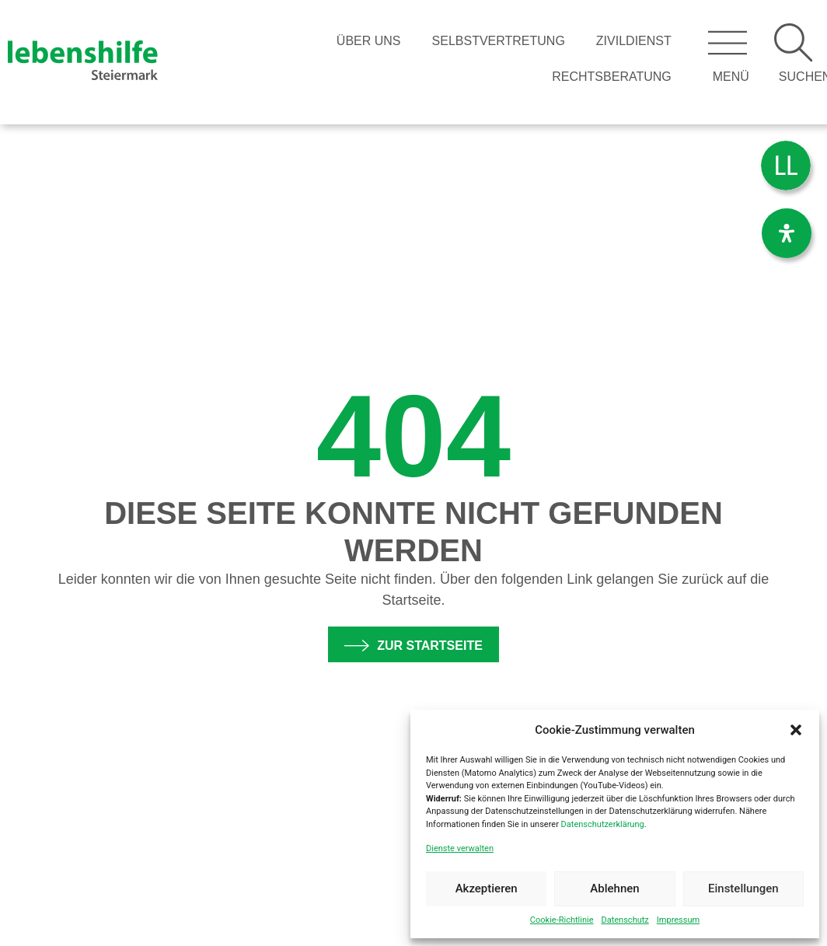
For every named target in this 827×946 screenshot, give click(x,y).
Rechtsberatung (612, 76)
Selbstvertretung (498, 40)
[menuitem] (786, 166)
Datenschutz (624, 920)
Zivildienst (634, 40)
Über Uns (369, 40)
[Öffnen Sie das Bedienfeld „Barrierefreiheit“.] (786, 233)
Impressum (678, 920)
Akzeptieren (486, 888)
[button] (796, 730)
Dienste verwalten (460, 848)
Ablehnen (614, 888)
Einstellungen (743, 888)
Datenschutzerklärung (602, 824)
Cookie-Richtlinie (562, 920)
